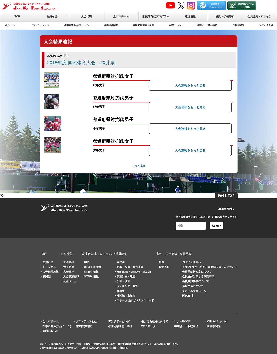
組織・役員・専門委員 (130, 266)
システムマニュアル (194, 290)
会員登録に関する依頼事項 (198, 276)
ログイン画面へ (191, 262)
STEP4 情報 (91, 276)
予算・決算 (123, 281)
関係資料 (187, 295)
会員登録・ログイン (259, 16)
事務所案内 (225, 209)
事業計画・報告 (126, 276)
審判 (161, 262)
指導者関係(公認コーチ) (76, 25)
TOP (17, 16)
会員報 (121, 290)
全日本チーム (121, 16)
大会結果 (68, 266)
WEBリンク (175, 25)
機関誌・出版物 (126, 295)
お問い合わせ (266, 25)
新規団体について (193, 285)
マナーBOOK (182, 321)
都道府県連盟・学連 (143, 25)
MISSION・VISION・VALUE (134, 271)
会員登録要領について (195, 281)
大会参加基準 (71, 276)
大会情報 (86, 16)
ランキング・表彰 (127, 285)
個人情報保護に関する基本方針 (193, 216)
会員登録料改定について (197, 271)
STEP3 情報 (91, 271)
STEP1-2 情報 (92, 266)
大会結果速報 (51, 271)
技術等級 (164, 266)
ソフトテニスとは (40, 25)
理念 (86, 262)
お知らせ (52, 16)
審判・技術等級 (225, 16)
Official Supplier (217, 321)
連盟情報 (190, 16)
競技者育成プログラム (155, 16)
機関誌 (47, 276)
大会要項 (68, 262)
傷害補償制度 (111, 25)
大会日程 (68, 271)
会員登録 (186, 253)
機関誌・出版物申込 (207, 25)
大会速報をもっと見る (203, 85)
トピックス (9, 25)
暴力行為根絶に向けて (154, 321)
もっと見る (138, 165)
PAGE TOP (226, 195)
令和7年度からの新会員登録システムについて (209, 266)
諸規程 (121, 262)
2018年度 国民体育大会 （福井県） (83, 62)
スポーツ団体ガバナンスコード (135, 300)
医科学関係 (238, 25)
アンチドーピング (119, 321)
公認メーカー (71, 281)
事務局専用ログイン (226, 216)
